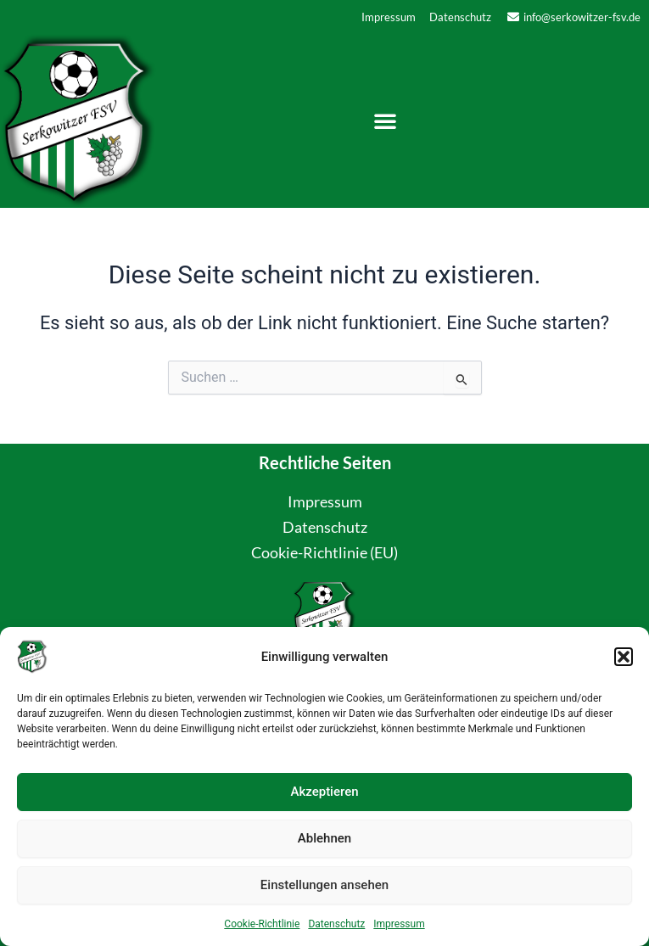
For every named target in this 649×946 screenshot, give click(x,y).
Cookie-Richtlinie (261, 924)
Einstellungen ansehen (324, 885)
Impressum (398, 924)
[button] (623, 656)
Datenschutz (336, 924)
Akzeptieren (324, 791)
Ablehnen (324, 838)
